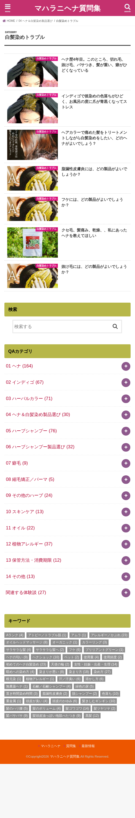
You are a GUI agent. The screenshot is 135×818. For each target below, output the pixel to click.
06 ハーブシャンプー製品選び (40, 501)
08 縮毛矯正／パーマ (30, 533)
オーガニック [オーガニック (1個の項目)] (64, 697)
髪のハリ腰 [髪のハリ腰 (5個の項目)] (17, 762)
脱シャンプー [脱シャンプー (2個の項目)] (84, 748)
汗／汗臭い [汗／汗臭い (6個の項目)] (69, 733)
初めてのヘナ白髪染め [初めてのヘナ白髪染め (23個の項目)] (26, 718)
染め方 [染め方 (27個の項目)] (102, 726)
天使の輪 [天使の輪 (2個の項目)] (60, 718)
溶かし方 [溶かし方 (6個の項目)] (94, 733)
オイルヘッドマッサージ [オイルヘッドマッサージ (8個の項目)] (26, 697)
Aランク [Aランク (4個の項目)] (14, 689)
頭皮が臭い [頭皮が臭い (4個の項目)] (36, 755)
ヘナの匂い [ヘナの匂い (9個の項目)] (17, 711)
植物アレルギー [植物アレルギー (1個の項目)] (40, 733)
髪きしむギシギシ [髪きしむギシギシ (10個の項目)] (98, 755)
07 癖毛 (17, 517)
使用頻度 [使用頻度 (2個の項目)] (113, 711)
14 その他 (20, 630)
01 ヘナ (19, 419)
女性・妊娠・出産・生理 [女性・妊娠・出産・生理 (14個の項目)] (95, 718)
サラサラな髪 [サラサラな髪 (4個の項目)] (18, 704)
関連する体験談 (26, 646)
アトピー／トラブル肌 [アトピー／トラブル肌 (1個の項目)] (47, 689)
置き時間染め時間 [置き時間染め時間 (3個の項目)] (21, 748)
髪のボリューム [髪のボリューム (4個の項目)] (47, 762)
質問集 (71, 800)
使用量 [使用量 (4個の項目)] (91, 711)
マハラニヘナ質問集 (67, 8)
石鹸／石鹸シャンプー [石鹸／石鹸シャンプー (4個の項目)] (52, 740)
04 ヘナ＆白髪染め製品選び (38, 468)
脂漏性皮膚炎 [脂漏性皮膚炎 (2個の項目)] (54, 748)
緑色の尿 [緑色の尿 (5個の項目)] (84, 740)
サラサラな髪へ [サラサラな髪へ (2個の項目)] (50, 704)
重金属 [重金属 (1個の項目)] (13, 755)
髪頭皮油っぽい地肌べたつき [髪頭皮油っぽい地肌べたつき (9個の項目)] (56, 770)
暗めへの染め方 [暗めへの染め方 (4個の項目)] (20, 726)
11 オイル (20, 581)
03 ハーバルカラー (29, 452)
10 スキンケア (25, 565)
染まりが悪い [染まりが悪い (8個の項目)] (51, 726)
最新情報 (88, 800)
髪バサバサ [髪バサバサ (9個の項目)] (17, 770)
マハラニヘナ (51, 800)
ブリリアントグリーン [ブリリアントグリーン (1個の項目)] (104, 704)
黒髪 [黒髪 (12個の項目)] (92, 770)
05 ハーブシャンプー (31, 484)
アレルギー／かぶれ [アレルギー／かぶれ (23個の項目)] (109, 689)
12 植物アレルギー (29, 598)
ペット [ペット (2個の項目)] (71, 711)
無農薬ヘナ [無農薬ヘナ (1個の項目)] (17, 740)
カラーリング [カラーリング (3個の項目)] (94, 697)
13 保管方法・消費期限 (33, 614)
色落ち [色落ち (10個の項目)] (110, 748)
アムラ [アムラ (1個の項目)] (78, 689)
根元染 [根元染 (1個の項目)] (13, 733)
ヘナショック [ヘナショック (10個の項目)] (46, 711)
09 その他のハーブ (29, 549)
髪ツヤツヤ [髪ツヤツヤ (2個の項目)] (104, 762)
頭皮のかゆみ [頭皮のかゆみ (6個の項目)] (64, 755)
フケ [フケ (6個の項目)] (74, 704)
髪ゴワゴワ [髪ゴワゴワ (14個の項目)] (77, 762)
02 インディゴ (25, 436)
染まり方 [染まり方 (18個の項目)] (79, 726)
